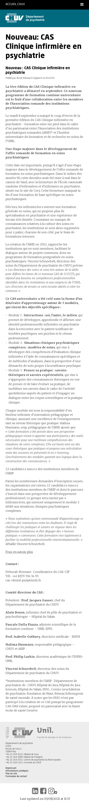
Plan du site (11, 773)
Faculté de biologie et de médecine (54, 737)
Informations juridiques (17, 771)
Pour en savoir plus (19, 552)
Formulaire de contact (16, 776)
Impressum (11, 768)
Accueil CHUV (15, 4)
